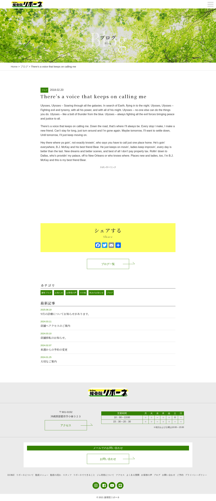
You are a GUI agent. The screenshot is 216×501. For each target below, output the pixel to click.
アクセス (65, 425)
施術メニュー (41, 474)
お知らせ (59, 293)
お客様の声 (71, 293)
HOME (11, 474)
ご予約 (180, 474)
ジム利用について (105, 474)
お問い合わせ (108, 459)
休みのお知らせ (96, 293)
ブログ (44, 90)
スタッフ (67, 474)
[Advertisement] (108, 192)
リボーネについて (25, 474)
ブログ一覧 (108, 264)
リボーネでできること (84, 474)
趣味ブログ (46, 293)
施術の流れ (55, 474)
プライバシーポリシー (196, 474)
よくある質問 (132, 474)
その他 (83, 293)
